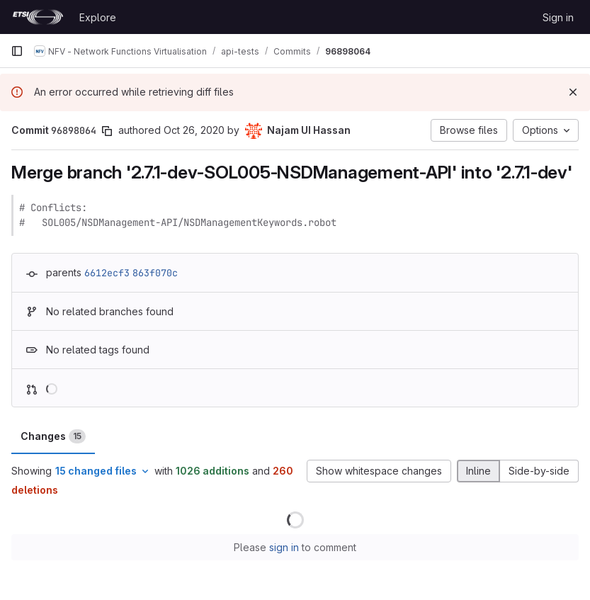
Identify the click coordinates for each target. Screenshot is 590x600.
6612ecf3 (107, 272)
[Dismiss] (573, 92)
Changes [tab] (53, 436)
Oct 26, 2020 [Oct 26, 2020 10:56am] (194, 130)
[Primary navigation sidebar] (17, 51)
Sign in (558, 17)
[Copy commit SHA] (106, 131)
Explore (97, 17)
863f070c (155, 272)
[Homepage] (38, 17)
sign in (284, 547)
